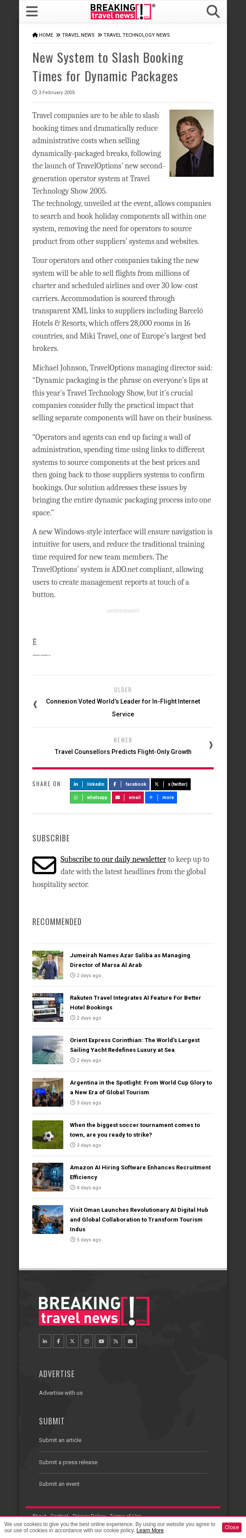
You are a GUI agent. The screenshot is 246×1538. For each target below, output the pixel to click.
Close (232, 1527)
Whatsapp (90, 797)
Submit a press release (68, 1462)
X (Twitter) (171, 784)
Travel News (78, 35)
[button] (213, 11)
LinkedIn (88, 784)
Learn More (150, 1530)
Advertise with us (61, 1393)
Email (128, 797)
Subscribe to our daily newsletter (113, 859)
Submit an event (59, 1484)
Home (46, 35)
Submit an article (60, 1440)
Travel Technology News (137, 35)
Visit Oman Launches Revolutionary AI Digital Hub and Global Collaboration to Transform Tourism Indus (139, 1220)
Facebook (129, 784)
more (161, 797)
